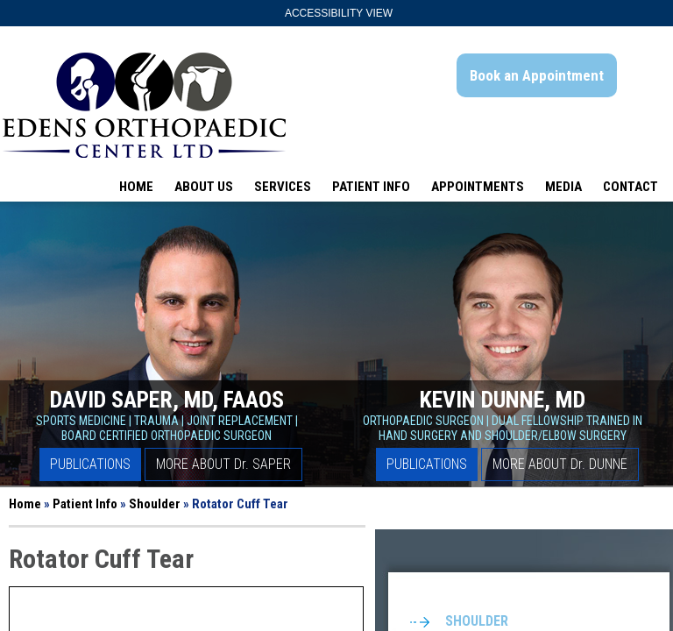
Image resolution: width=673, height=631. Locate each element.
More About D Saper (223, 464)
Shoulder (155, 504)
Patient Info (371, 187)
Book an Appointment (537, 75)
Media (563, 187)
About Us (203, 187)
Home (136, 187)
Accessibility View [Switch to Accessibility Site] (339, 13)
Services (282, 187)
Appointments (477, 187)
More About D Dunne (559, 464)
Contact (630, 187)
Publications (90, 464)
